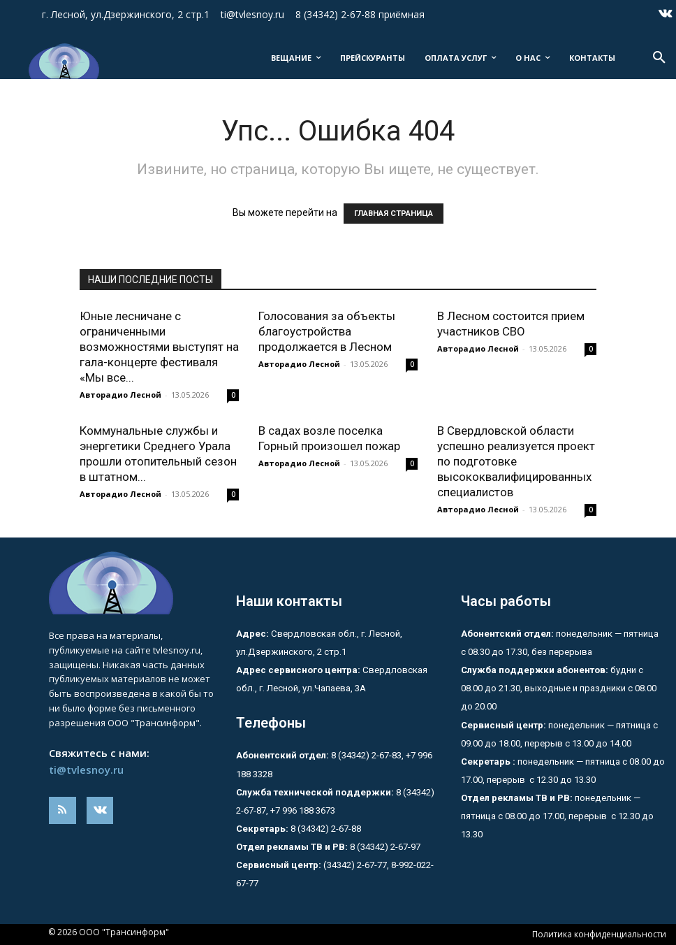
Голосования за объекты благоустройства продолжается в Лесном (326, 331)
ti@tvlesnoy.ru (86, 770)
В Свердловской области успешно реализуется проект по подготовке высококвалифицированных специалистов (516, 461)
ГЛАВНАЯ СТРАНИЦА (393, 213)
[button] (659, 58)
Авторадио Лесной (120, 394)
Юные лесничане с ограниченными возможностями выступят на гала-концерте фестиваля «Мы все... (159, 346)
